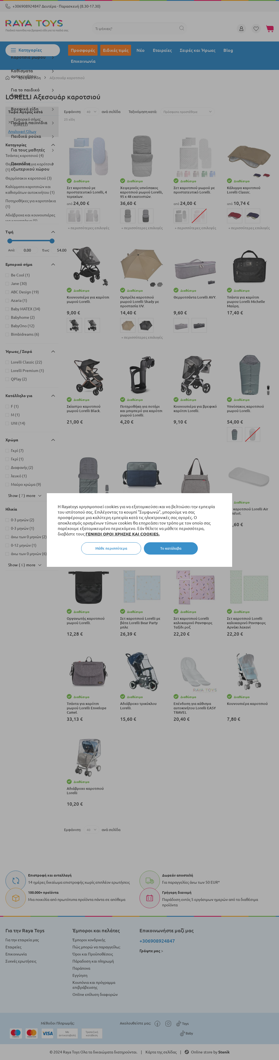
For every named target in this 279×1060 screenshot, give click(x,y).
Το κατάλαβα (170, 548)
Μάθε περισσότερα (111, 548)
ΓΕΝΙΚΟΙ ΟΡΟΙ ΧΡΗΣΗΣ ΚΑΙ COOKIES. (123, 534)
